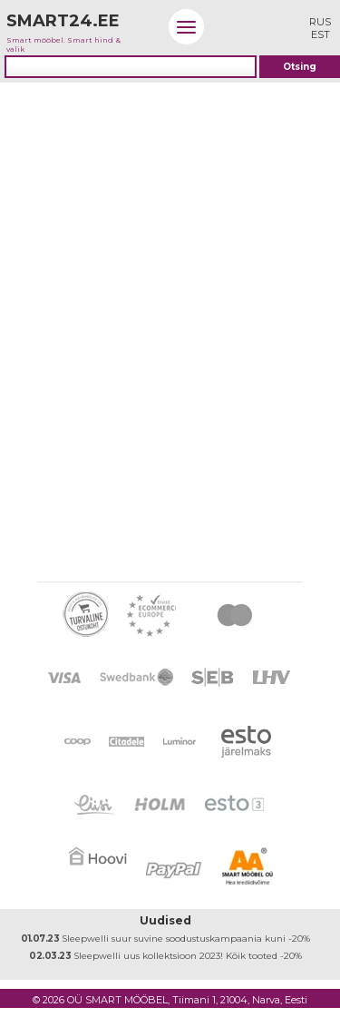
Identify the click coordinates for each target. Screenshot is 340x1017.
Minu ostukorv (277, 26)
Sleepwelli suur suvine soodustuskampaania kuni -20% (165, 938)
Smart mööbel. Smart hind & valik (71, 28)
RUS (320, 21)
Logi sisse (231, 26)
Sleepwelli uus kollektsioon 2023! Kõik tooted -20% (165, 956)
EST (320, 34)
